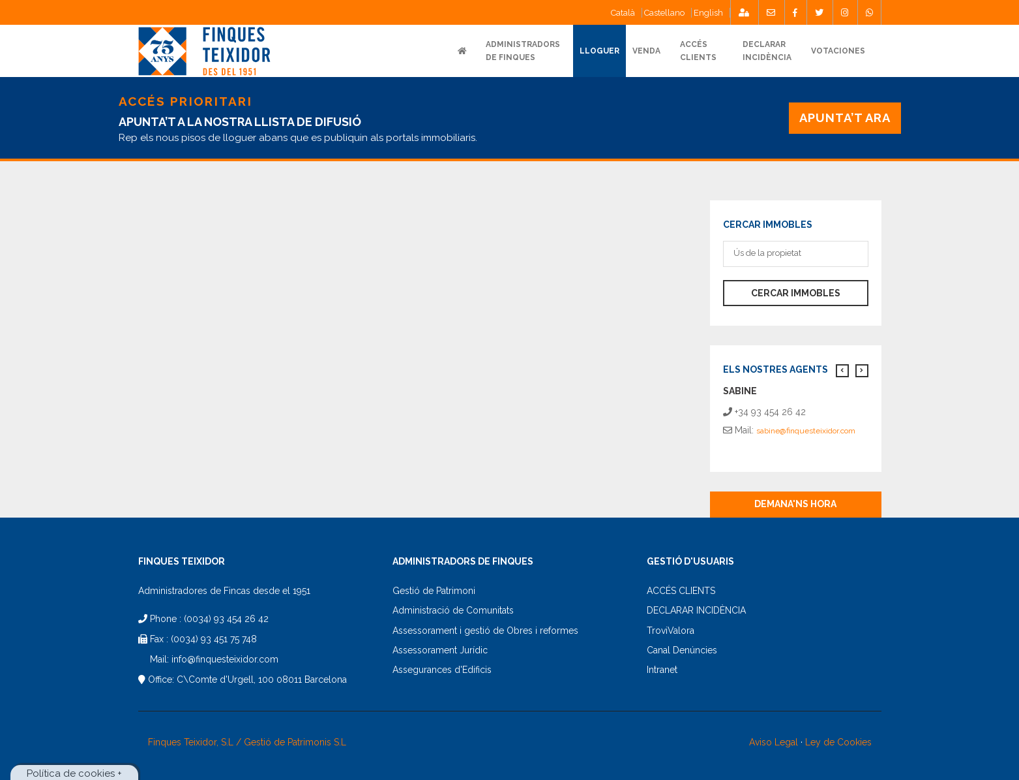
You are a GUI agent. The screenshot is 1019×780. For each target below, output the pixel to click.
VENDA (646, 50)
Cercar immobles (795, 293)
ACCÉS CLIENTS (681, 590)
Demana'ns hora (795, 504)
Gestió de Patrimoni (433, 590)
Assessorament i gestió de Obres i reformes (485, 630)
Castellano (664, 13)
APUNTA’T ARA (844, 118)
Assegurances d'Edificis (442, 669)
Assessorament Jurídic (440, 650)
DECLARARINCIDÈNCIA (767, 51)
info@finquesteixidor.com (224, 659)
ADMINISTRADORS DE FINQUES (523, 51)
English (708, 13)
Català (623, 13)
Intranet (662, 669)
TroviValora (670, 630)
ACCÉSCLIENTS (698, 51)
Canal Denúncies (682, 650)
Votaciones (838, 50)
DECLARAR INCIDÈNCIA (696, 610)
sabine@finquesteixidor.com (805, 430)
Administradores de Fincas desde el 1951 (224, 590)
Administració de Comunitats (453, 610)
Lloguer (599, 50)
